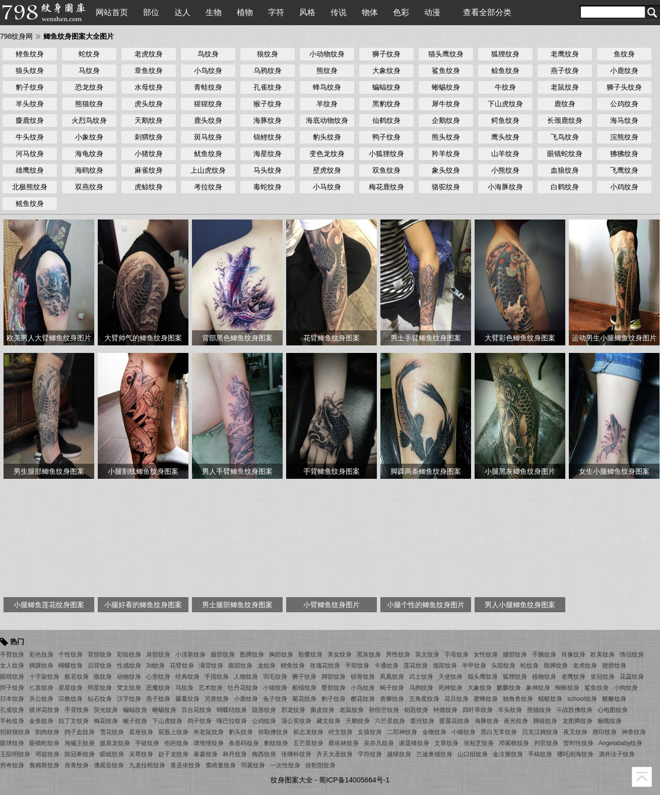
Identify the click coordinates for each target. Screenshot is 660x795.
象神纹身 (538, 687)
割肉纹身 (47, 732)
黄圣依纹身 (185, 765)
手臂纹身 (12, 654)
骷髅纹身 (310, 654)
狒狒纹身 (624, 154)
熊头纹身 (446, 137)
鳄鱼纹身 (505, 120)
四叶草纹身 (478, 709)
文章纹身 (446, 743)
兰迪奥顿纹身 (434, 754)
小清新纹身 (190, 654)
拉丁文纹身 (73, 721)
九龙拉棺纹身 (147, 765)
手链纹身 (147, 743)
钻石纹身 (100, 698)
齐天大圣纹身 (334, 754)
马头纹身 (267, 170)
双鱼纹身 (386, 170)
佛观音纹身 (109, 765)
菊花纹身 (304, 698)
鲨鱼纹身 (446, 70)
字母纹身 (456, 654)
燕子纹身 (565, 70)
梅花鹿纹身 (386, 187)
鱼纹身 (624, 54)
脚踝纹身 (41, 665)
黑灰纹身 (369, 654)
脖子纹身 (12, 687)
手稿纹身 (540, 754)
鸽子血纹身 (79, 732)
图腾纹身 (252, 654)
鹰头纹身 (505, 137)
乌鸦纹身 (267, 70)
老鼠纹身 (565, 87)
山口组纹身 (472, 754)
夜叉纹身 (575, 732)
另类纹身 (217, 698)
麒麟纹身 (509, 687)
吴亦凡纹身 (379, 743)
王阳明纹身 (15, 754)
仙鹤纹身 (386, 120)
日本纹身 (12, 698)
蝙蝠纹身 (386, 87)
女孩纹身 (370, 732)
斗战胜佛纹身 (574, 709)
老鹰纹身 (565, 54)
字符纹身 (370, 754)
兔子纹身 (275, 698)
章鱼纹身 (149, 70)
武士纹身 (421, 676)
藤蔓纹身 (187, 698)
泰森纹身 (205, 754)
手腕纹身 (544, 654)
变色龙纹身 (327, 154)
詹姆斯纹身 (44, 765)
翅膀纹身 (614, 665)
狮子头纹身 (624, 87)
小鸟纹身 (208, 70)
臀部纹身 (333, 687)
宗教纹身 (70, 698)
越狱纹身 (399, 754)
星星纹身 (70, 687)
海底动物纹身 (327, 120)
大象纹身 (386, 70)
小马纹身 (327, 187)
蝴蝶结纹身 (232, 709)
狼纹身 (267, 54)
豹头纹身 (327, 137)
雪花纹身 (112, 732)
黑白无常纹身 (499, 732)
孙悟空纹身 (384, 709)
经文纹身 (340, 732)
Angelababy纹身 (620, 743)
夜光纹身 (516, 721)
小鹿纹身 (624, 70)
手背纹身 (76, 709)
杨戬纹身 (610, 721)
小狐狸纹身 (386, 154)
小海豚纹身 (505, 187)
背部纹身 (100, 654)
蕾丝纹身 (422, 721)
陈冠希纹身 (79, 754)
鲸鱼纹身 (505, 70)
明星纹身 (100, 687)
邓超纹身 (47, 754)
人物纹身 (246, 676)
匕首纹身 (41, 687)
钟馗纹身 (445, 709)
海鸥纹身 (89, 170)
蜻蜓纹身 (550, 698)
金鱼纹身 (41, 721)
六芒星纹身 (390, 721)
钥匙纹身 (416, 709)
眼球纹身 (12, 743)
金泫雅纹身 (508, 754)
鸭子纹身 (386, 137)
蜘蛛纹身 (567, 687)
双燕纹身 (89, 187)
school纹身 (582, 698)
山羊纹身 (505, 154)
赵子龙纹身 (173, 754)
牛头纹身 (30, 137)
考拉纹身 (208, 187)
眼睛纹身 (12, 676)
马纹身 (89, 70)
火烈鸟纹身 (89, 120)
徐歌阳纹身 (320, 765)
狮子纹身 (386, 54)
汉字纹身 (129, 698)
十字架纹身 (44, 676)
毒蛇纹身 (267, 187)
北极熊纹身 (29, 187)
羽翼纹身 (253, 765)
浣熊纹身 (624, 137)
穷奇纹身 (12, 765)
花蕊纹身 (632, 676)
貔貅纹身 (614, 698)
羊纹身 (327, 104)
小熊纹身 (505, 170)
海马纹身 (624, 120)
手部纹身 (357, 665)
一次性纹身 (285, 765)
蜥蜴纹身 (446, 87)
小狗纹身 (626, 687)
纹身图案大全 (292, 780)
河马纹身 (30, 154)
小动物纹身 (327, 54)
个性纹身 (70, 654)
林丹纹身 (235, 754)
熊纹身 (327, 70)
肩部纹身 (158, 654)
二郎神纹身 (402, 732)
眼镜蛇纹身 (564, 154)
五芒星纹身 (308, 743)
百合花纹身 (196, 709)
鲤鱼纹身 (30, 54)
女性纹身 (486, 654)
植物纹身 (544, 676)
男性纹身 (398, 654)
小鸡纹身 (624, 187)
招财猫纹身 (15, 732)
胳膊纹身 (556, 665)
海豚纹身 (267, 120)
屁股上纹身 (173, 732)
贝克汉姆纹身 (540, 732)
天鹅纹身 (149, 120)
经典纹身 (187, 676)
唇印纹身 (604, 732)
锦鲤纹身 (267, 137)
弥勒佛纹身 (273, 732)
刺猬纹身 (149, 137)
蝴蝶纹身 (70, 665)
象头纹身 (446, 170)
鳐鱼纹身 (30, 203)
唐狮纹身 (392, 698)
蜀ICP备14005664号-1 (354, 780)
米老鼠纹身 (208, 732)
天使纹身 (450, 676)
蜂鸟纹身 (327, 87)
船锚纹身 (304, 687)
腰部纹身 (515, 654)
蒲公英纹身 (296, 721)
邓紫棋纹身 (514, 743)
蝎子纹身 (392, 687)
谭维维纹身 (208, 743)
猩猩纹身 (208, 104)
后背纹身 (100, 665)
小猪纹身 (149, 154)
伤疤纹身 (176, 743)
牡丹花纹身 (243, 687)
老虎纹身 (149, 54)
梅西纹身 (264, 754)
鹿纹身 (564, 104)
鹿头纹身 (208, 120)
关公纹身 (41, 698)
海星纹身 (267, 154)
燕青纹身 (76, 765)
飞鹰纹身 (624, 170)
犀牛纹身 (446, 104)
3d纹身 (155, 665)
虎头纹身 (149, 104)
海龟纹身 (89, 154)
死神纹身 (450, 687)
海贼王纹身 (79, 743)
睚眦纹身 (112, 754)
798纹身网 (16, 36)
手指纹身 (217, 676)
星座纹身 (141, 732)
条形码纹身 (244, 743)
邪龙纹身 (293, 709)
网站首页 (112, 12)
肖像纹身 (573, 654)
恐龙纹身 (89, 87)
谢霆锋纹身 (414, 743)
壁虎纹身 (327, 170)
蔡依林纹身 (343, 743)
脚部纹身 (333, 676)
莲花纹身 (416, 665)
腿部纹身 (223, 654)
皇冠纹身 (602, 676)
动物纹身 (129, 676)
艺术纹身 (211, 687)
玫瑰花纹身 (325, 665)
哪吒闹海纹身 (575, 754)
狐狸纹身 (505, 54)
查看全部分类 (487, 12)
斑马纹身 (208, 137)
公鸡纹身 (624, 104)
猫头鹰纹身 (446, 54)
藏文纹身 (328, 721)
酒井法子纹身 (617, 754)
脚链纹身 (545, 721)
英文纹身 (427, 654)
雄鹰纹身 (30, 170)
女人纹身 (12, 665)
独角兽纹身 (518, 698)
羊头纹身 (30, 104)
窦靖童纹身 (221, 765)
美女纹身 (339, 654)
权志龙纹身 (308, 732)
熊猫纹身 (89, 104)
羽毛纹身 (275, 676)
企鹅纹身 (446, 120)
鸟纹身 (208, 54)
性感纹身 (129, 665)
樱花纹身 (363, 698)
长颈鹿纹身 (564, 120)
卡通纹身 (386, 665)
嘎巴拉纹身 (232, 721)
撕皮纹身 (322, 709)
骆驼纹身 (446, 187)
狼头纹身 (30, 70)
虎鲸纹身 (149, 187)
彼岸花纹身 (44, 709)
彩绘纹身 (129, 654)
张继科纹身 (296, 754)
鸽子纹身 (199, 721)
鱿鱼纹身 (208, 154)
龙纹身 (266, 665)
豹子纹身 (30, 87)
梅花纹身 (106, 721)
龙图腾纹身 (577, 721)
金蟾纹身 (434, 732)
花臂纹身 (182, 665)
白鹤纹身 (565, 187)
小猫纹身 (275, 687)
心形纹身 (158, 676)
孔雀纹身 (267, 87)
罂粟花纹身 (454, 721)
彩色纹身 (41, 654)
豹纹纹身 (276, 743)
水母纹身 (149, 87)
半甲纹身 (474, 665)
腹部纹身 (240, 665)
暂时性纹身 (578, 743)
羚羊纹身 (446, 154)
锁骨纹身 (363, 676)
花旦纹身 (456, 698)
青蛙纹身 (208, 87)
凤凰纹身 (392, 676)
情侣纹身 (632, 654)
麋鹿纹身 (30, 120)
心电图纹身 (613, 709)
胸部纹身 (281, 654)
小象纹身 (89, 137)
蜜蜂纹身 (486, 698)
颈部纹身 (445, 665)
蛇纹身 (89, 54)
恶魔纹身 (158, 687)
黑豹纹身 (386, 104)
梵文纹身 (129, 687)
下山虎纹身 (505, 104)
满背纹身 (211, 665)
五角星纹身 (424, 698)
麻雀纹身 (149, 170)
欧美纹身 (602, 654)
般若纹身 (76, 676)
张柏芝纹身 (479, 743)
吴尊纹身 (141, 754)
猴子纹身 (267, 104)
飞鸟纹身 (565, 137)
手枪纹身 (12, 721)
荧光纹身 (106, 709)
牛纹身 (505, 87)
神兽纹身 (634, 732)
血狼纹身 (565, 170)
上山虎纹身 (208, 170)
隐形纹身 (264, 709)
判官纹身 (546, 743)
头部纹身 (503, 665)
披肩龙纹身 (115, 743)
